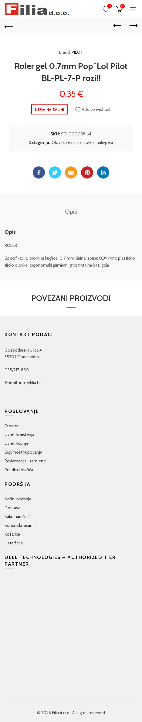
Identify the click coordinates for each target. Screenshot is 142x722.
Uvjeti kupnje (17, 443)
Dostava (12, 507)
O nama (12, 425)
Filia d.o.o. (61, 712)
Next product (133, 25)
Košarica (12, 534)
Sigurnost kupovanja (23, 452)
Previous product (117, 25)
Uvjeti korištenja (19, 434)
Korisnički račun (18, 525)
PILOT (77, 52)
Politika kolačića (19, 469)
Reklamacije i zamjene (25, 461)
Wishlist (109, 7)
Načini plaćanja (18, 499)
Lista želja (14, 543)
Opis (71, 211)
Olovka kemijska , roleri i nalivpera (82, 142)
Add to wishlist (96, 109)
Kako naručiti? (17, 516)
